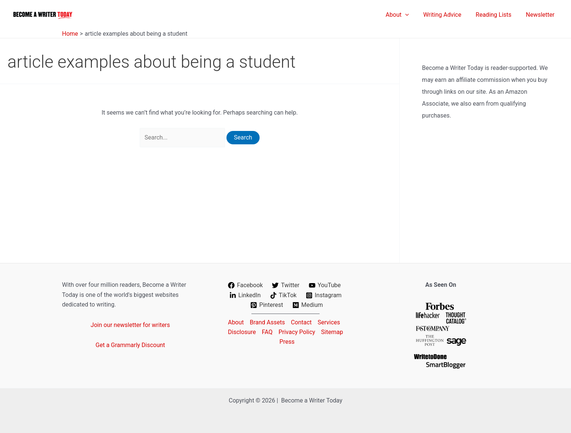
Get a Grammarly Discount (130, 345)
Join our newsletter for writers (130, 324)
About (236, 322)
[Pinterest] (267, 305)
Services (329, 322)
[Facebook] (245, 285)
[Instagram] (324, 295)
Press (286, 341)
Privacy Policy (297, 332)
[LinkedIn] (245, 295)
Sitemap (332, 332)
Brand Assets (267, 322)
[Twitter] (286, 285)
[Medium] (307, 305)
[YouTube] (324, 285)
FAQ (267, 332)
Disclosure (242, 332)
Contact (301, 322)
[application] (414, 15)
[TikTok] (283, 295)
